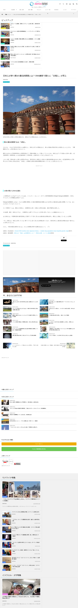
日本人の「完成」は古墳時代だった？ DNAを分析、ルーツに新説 (32, 210)
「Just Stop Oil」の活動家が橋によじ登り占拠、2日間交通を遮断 (16, 592)
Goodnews (56, 9)
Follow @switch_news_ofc (56, 263)
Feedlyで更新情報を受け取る (39, 426)
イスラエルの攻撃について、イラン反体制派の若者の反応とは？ (16, 579)
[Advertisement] (39, 154)
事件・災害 (42, 28)
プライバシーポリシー (33, 601)
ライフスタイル (73, 11)
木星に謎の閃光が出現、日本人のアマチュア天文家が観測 (24, 312)
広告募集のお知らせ (64, 601)
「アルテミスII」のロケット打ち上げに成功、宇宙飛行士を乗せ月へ (24, 404)
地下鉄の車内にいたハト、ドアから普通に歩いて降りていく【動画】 (24, 398)
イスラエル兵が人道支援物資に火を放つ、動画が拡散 (62, 39)
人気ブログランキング (6, 442)
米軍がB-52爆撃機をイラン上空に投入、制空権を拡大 (21, 391)
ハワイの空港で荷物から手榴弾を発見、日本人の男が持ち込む (25, 299)
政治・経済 (22, 9)
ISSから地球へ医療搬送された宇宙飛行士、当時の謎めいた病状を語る (24, 379)
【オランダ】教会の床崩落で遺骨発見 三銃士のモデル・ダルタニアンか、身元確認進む (28, 385)
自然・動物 (30, 9)
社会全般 (13, 9)
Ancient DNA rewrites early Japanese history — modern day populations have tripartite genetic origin (42, 208)
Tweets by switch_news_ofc (39, 563)
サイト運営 (23, 601)
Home (4, 9)
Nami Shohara (13, 42)
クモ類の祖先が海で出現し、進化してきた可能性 (59, 292)
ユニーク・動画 (47, 11)
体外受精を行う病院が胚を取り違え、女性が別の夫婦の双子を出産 (16, 586)
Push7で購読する (39, 421)
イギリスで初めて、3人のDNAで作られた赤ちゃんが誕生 (60, 312)
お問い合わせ (42, 601)
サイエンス (39, 9)
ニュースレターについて (52, 601)
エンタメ (65, 9)
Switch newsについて (14, 601)
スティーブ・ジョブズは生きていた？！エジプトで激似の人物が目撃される (16, 573)
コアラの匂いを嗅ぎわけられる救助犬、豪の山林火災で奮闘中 (15, 566)
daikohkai (12, 27)
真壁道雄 (52, 34)
